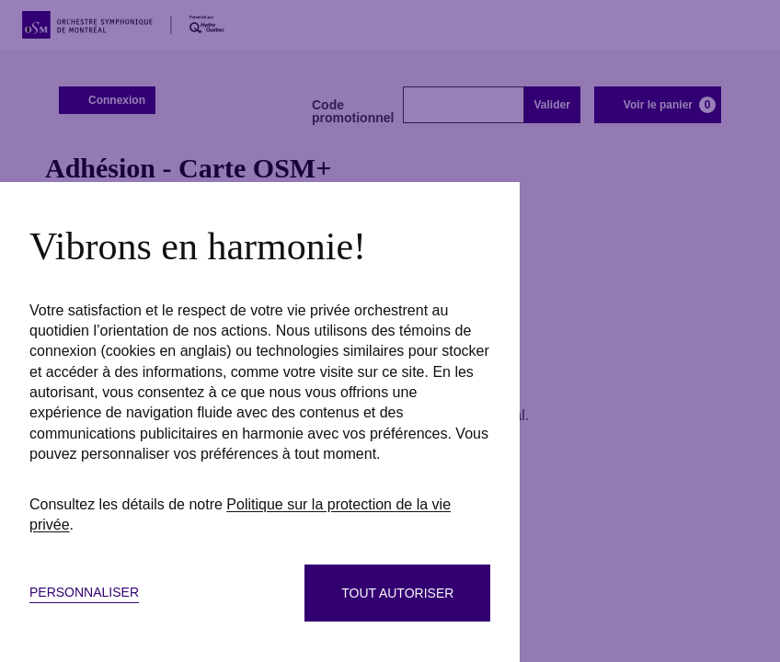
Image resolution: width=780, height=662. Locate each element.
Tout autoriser (397, 593)
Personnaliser (84, 592)
